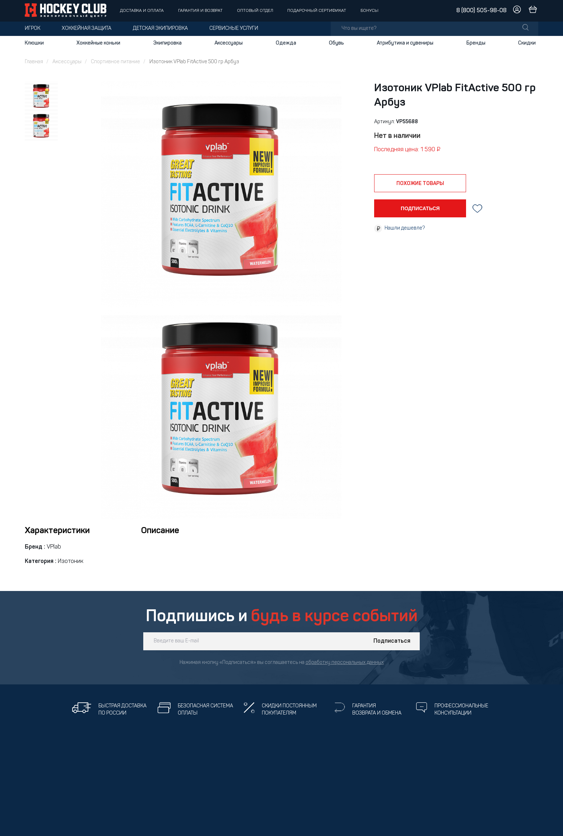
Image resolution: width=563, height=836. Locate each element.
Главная (34, 62)
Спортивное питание (115, 62)
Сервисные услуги (233, 28)
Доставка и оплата (142, 11)
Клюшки (34, 43)
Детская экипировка (160, 28)
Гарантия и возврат (200, 11)
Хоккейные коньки (98, 43)
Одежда (286, 43)
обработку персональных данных (345, 662)
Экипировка (167, 43)
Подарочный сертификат (316, 11)
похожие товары (420, 183)
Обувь (336, 43)
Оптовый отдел (255, 11)
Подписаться (391, 641)
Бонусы (369, 11)
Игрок (32, 28)
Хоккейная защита (86, 28)
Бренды (475, 43)
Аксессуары (228, 43)
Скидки (527, 43)
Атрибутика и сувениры (405, 43)
